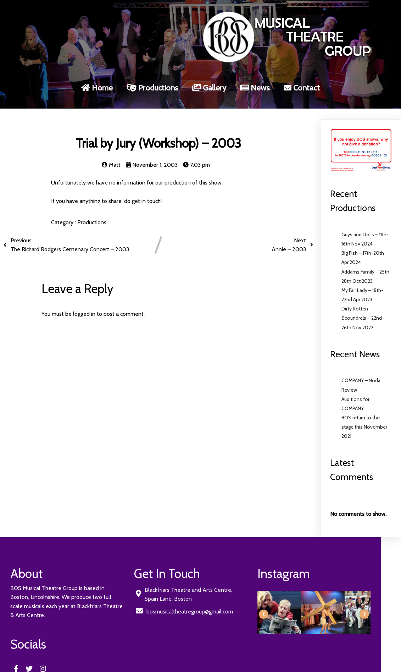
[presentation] (212, 603)
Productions (91, 212)
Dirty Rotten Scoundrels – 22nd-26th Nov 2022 (362, 307)
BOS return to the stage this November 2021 (364, 416)
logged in (84, 303)
